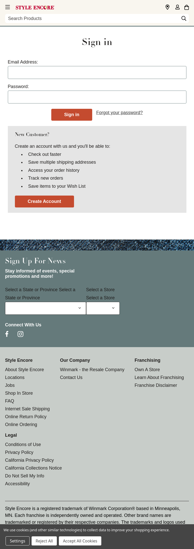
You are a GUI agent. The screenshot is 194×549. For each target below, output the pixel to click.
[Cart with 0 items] (186, 7)
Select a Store (100, 289)
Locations (15, 377)
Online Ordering (21, 424)
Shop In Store (19, 393)
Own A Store (147, 369)
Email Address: (23, 62)
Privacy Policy (19, 452)
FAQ (9, 401)
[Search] (184, 19)
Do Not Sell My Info (24, 475)
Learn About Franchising (159, 377)
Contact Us (71, 377)
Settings (17, 541)
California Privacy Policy (29, 460)
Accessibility (17, 483)
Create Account (44, 201)
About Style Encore (24, 369)
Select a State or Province (31, 289)
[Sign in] (177, 8)
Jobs (10, 385)
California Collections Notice (33, 468)
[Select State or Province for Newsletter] (45, 308)
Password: (18, 86)
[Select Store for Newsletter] (103, 308)
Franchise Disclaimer (156, 385)
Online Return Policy (25, 416)
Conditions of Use (23, 444)
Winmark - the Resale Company (92, 369)
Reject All (44, 541)
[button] (7, 6)
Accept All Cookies (80, 541)
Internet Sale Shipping (27, 408)
